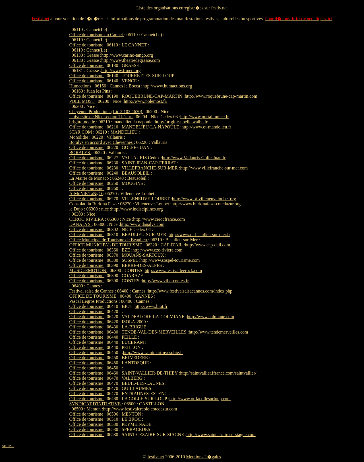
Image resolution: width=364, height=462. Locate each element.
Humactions (80, 85)
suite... (8, 445)
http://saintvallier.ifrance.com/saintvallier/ (218, 373)
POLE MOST (82, 101)
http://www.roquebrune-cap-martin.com (221, 96)
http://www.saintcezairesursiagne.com (220, 434)
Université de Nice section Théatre (101, 116)
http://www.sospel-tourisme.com (170, 260)
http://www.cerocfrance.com (159, 219)
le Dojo (76, 209)
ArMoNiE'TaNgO (86, 193)
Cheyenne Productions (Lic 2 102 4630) (106, 111)
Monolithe (79, 137)
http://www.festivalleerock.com (173, 270)
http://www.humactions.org (167, 85)
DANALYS (80, 224)
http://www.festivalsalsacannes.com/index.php (190, 291)
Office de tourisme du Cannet (96, 34)
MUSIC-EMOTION (88, 270)
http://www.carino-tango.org (127, 55)
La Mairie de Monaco (89, 178)
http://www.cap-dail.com (207, 244)
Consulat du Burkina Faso (93, 203)
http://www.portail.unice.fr (204, 116)
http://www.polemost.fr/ (145, 101)
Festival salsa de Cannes (92, 291)
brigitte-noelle (82, 121)
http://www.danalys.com (142, 224)
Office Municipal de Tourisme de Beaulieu (108, 239)
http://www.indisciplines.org (137, 209)
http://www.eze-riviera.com (158, 250)
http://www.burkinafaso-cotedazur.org (206, 203)
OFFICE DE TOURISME (93, 296)
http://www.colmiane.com (210, 316)
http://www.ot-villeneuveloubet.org (204, 198)
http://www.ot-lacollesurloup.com (200, 398)
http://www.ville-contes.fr (165, 280)
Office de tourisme (86, 44)
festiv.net (156, 456)
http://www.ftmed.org (120, 70)
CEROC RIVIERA (87, 219)
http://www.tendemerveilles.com (218, 332)
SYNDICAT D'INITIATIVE (95, 403)
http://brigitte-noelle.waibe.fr (181, 121)
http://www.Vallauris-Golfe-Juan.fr (194, 157)
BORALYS (80, 152)
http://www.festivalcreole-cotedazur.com (140, 408)
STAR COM (81, 132)
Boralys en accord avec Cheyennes (101, 142)
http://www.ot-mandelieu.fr (206, 126)
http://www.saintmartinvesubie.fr (153, 352)
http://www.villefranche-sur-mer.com (214, 167)
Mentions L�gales (203, 456)
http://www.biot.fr (151, 306)
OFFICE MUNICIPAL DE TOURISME (106, 244)
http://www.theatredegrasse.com (130, 60)
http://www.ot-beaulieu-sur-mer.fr (199, 234)
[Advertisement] (278, 112)
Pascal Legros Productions (94, 301)
